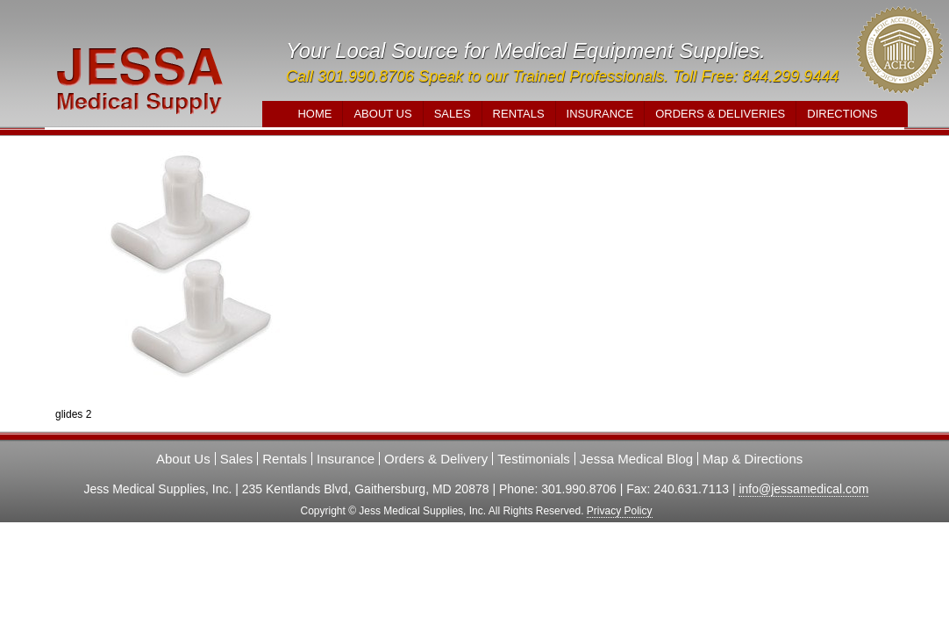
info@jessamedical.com (803, 489)
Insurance (600, 113)
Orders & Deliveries (720, 113)
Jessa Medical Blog (636, 458)
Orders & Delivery (436, 458)
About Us (382, 113)
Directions (842, 113)
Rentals (519, 113)
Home (314, 113)
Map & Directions (753, 458)
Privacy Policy (620, 511)
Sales (452, 113)
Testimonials (533, 458)
